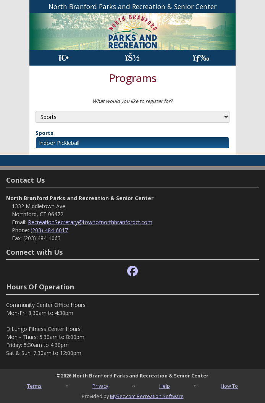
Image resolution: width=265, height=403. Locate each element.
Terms (34, 385)
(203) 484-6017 (49, 230)
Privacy (100, 385)
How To (229, 385)
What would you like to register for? (132, 101)
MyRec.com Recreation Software (147, 396)
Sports (44, 132)
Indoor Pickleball (59, 142)
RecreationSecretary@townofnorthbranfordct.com (90, 222)
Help (164, 385)
